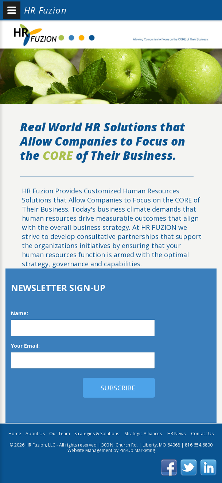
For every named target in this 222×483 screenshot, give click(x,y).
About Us (35, 433)
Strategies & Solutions (97, 433)
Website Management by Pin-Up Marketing (111, 450)
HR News (176, 433)
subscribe (118, 387)
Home (14, 433)
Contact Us (202, 433)
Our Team (59, 433)
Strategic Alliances (144, 433)
